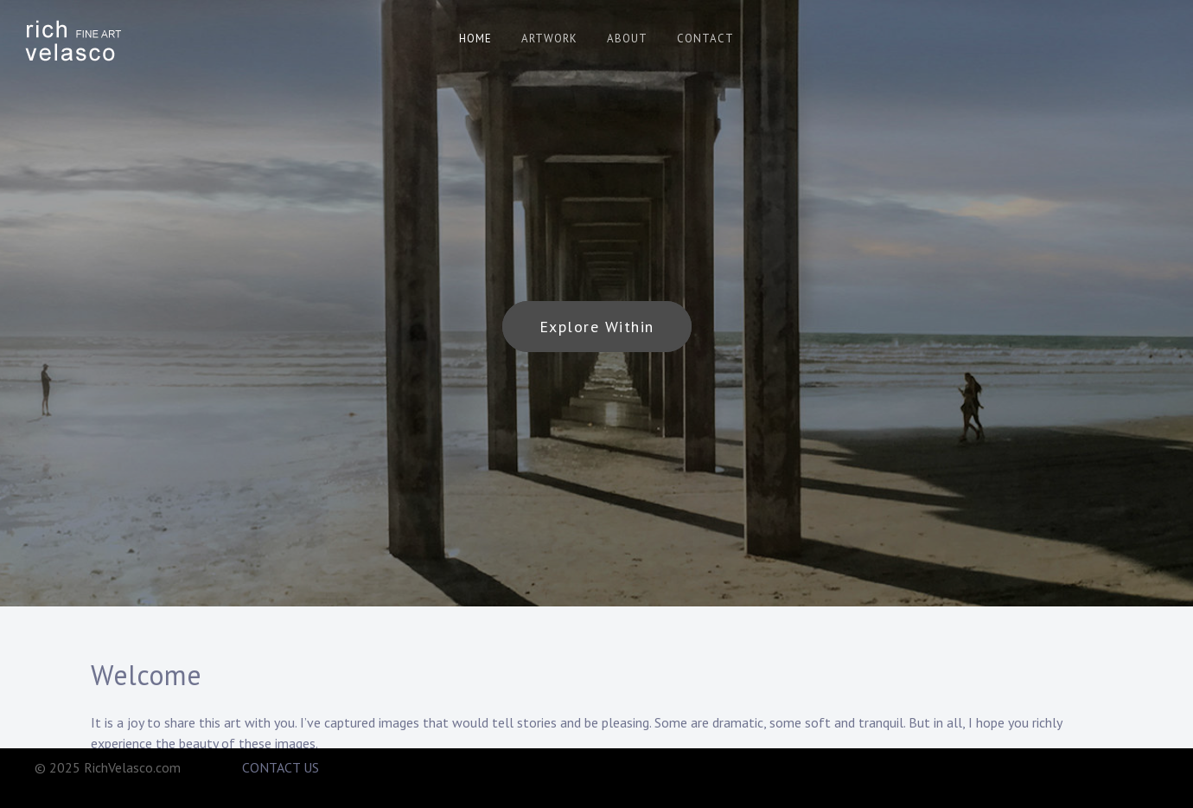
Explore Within (596, 327)
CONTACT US (280, 767)
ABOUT (627, 38)
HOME (475, 38)
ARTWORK (549, 38)
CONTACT (705, 38)
